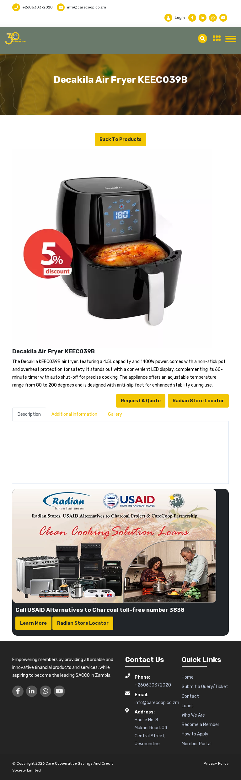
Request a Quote (141, 400)
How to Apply (195, 734)
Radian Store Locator (198, 400)
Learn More (33, 623)
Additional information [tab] (74, 414)
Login (174, 17)
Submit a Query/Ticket (205, 686)
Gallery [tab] (115, 414)
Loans (188, 705)
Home (188, 677)
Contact (190, 696)
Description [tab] (29, 414)
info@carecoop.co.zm (81, 7)
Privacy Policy (216, 763)
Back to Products (120, 139)
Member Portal (197, 743)
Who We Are (193, 715)
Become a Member (200, 724)
